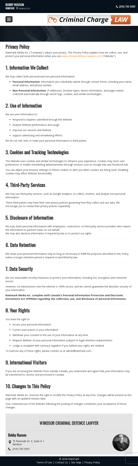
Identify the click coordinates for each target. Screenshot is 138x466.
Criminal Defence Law (79, 18)
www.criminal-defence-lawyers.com (82, 56)
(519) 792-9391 (127, 6)
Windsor (17, 8)
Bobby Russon (14, 4)
